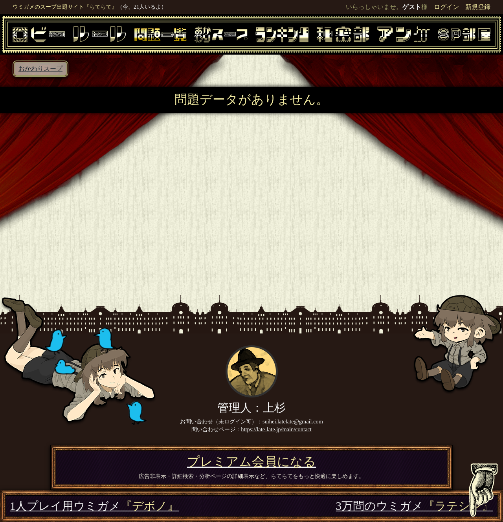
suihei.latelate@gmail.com (293, 421)
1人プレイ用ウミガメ (94, 506)
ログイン (446, 7)
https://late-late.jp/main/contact (276, 429)
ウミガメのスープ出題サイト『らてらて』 (65, 7)
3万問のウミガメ (414, 506)
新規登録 (477, 7)
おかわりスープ (40, 68)
